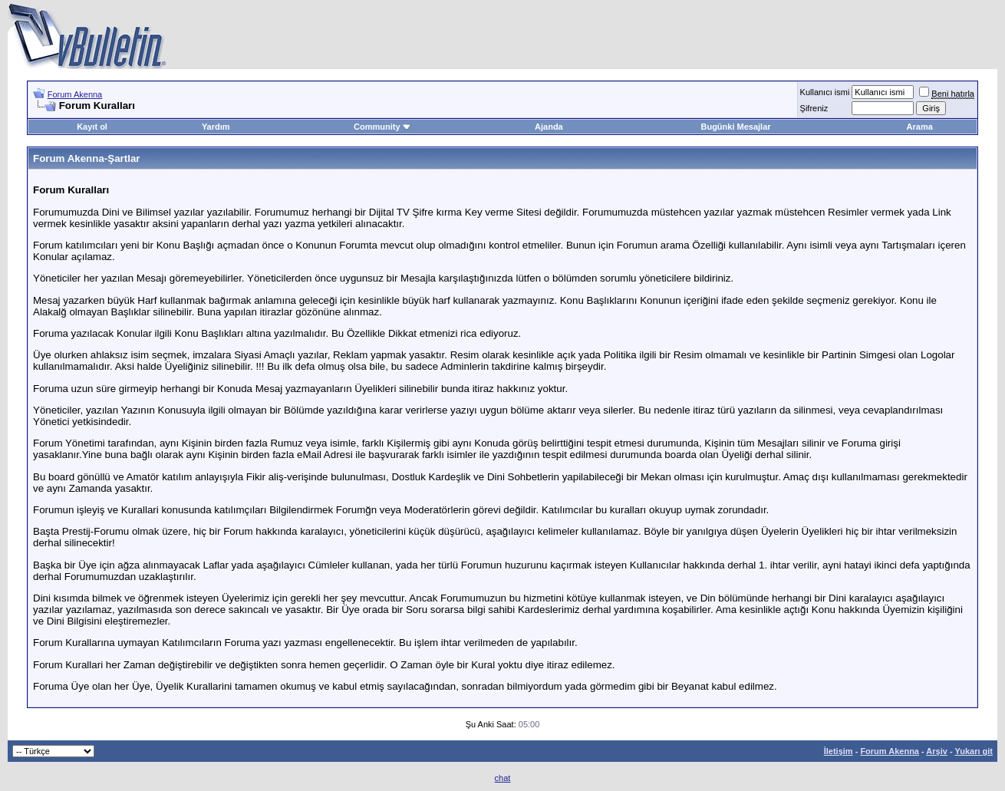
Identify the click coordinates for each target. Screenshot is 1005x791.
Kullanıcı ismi (825, 92)
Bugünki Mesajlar (735, 126)
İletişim (838, 751)
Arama (920, 126)
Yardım (216, 126)
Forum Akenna (75, 94)
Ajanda (549, 126)
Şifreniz (814, 108)
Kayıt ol (92, 126)
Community (382, 126)
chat (503, 778)
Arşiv (936, 751)
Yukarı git (973, 751)
